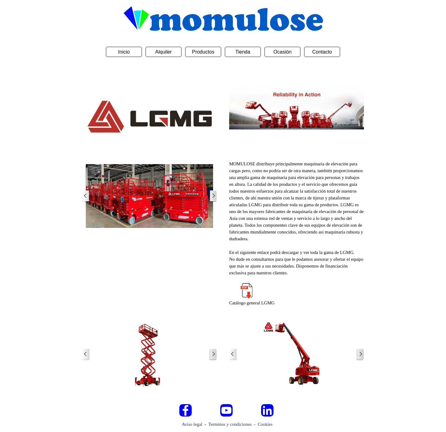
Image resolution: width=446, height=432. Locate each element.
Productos (203, 52)
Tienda (242, 52)
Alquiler (163, 52)
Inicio (123, 52)
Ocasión (282, 52)
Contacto (322, 52)
